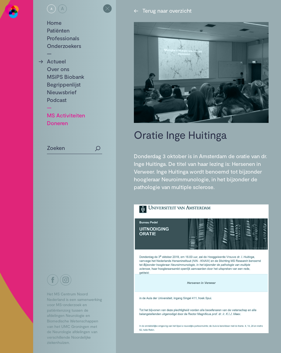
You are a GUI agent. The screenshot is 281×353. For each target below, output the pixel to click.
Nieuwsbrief (62, 92)
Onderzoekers (64, 45)
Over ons (58, 69)
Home (54, 22)
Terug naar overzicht (163, 10)
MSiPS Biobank (65, 76)
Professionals (63, 38)
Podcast (57, 99)
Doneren (57, 123)
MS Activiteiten (66, 115)
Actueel (56, 61)
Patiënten (58, 30)
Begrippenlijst (64, 84)
